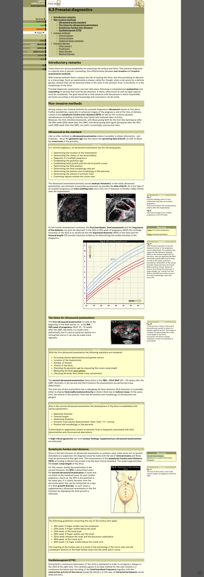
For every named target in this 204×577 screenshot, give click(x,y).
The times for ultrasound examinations (78, 25)
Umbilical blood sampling (71, 41)
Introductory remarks (65, 17)
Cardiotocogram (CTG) (70, 30)
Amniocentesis (66, 38)
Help (43, 59)
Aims (42, 25)
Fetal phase (54, 3)
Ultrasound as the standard (72, 22)
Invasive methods (62, 33)
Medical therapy (67, 54)
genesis (37, 44)
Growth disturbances (155, 456)
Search (41, 55)
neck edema (79, 370)
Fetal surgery (65, 46)
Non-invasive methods (65, 19)
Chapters (40, 22)
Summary (40, 29)
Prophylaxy (64, 48)
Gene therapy (65, 51)
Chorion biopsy (66, 35)
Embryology (36, 52)
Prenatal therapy (62, 43)
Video (149, 230)
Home (42, 41)
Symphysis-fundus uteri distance (76, 27)
